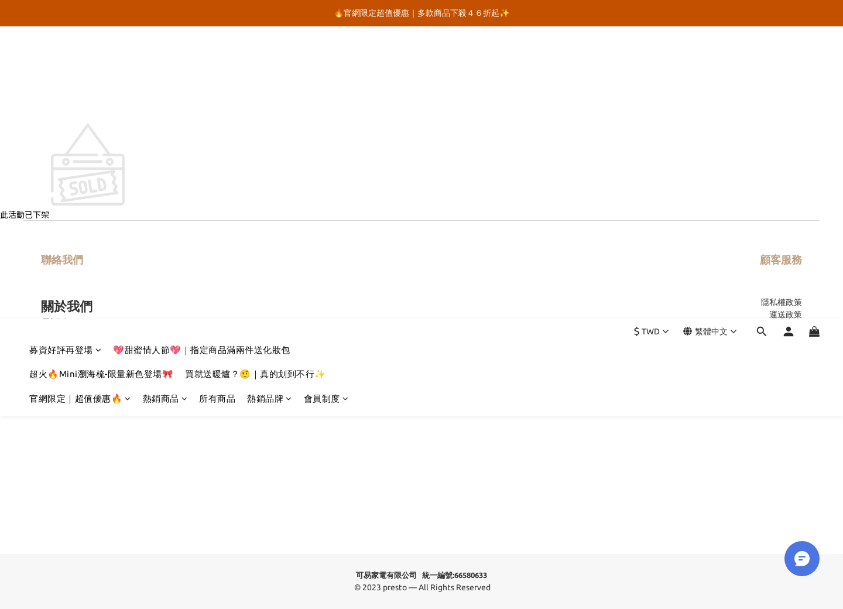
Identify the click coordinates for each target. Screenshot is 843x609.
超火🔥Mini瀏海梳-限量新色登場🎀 (101, 81)
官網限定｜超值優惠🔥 (80, 106)
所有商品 (217, 106)
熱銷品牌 (269, 106)
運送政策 (785, 314)
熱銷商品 (165, 106)
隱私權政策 (781, 302)
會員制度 (326, 106)
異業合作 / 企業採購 (766, 339)
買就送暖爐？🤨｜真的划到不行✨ (255, 81)
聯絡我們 (62, 259)
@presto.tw (84, 336)
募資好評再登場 (65, 57)
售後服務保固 (777, 326)
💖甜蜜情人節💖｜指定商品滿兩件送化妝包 (201, 57)
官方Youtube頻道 (77, 365)
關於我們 (66, 306)
